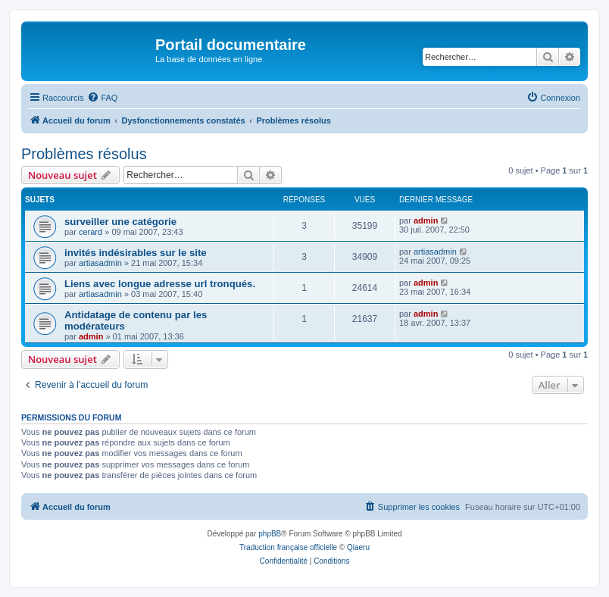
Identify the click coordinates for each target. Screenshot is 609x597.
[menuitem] (102, 98)
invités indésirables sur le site (135, 252)
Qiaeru (358, 547)
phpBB (269, 534)
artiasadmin (100, 262)
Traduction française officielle (288, 547)
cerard (90, 231)
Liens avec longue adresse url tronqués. (159, 283)
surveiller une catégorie (120, 221)
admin (426, 220)
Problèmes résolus (84, 153)
